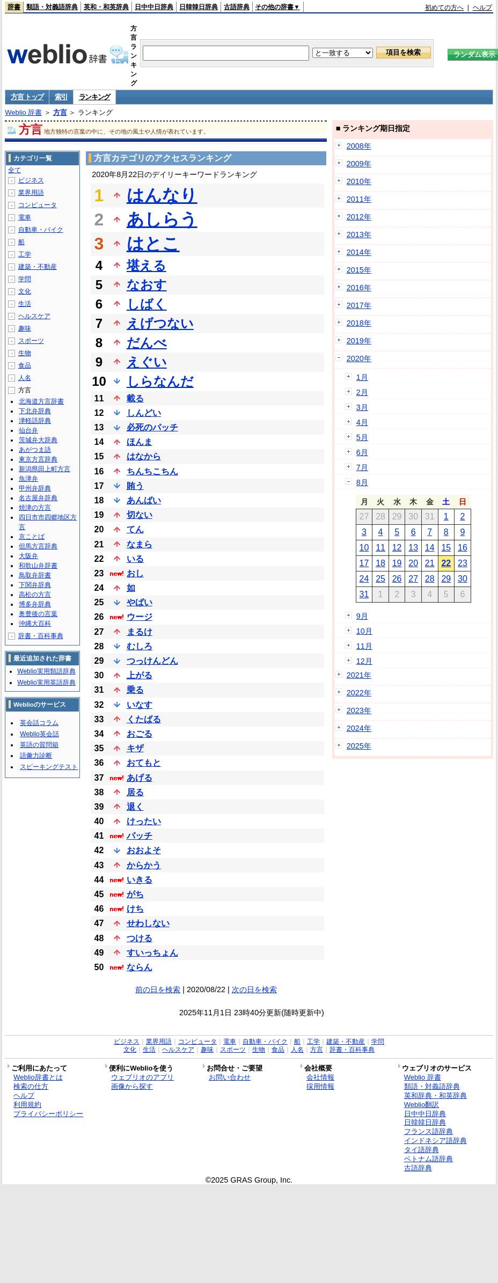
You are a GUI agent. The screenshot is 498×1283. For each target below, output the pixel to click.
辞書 (14, 7)
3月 (362, 407)
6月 (362, 452)
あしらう (162, 219)
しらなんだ (160, 381)
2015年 (359, 270)
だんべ (147, 342)
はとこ (153, 243)
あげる (139, 777)
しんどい (144, 412)
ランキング (95, 97)
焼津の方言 (35, 507)
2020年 (359, 358)
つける (139, 938)
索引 (61, 97)
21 (430, 563)
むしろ (139, 646)
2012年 (359, 216)
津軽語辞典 (35, 420)
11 (380, 547)
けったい (144, 821)
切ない (139, 514)
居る (135, 792)
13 (413, 547)
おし (135, 573)
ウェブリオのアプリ (142, 1077)
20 (413, 563)
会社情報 (320, 1077)
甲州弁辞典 (35, 488)
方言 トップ (27, 97)
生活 (24, 303)
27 (413, 578)
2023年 (359, 710)
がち (135, 894)
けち (135, 908)
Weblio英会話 (39, 734)
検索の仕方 (30, 1086)
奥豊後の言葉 (38, 614)
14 (430, 547)
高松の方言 (35, 594)
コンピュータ (37, 205)
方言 (60, 112)
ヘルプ (482, 7)
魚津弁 (28, 478)
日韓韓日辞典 (198, 7)
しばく (147, 304)
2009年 (359, 163)
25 (380, 578)
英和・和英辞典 (106, 7)
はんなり (162, 195)
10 (364, 547)
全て (14, 170)
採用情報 (320, 1086)
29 (446, 578)
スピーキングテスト (49, 767)
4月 (362, 422)
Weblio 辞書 (23, 112)
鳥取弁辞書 (35, 575)
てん (135, 529)
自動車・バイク (40, 229)
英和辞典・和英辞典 (435, 1095)
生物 (24, 353)
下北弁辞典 (35, 411)
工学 (24, 254)
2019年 (359, 340)
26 (397, 578)
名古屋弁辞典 (38, 498)
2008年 (359, 146)
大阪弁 (28, 556)
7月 (362, 467)
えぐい (147, 362)
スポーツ (31, 340)
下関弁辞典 (35, 585)
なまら (139, 544)
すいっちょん (152, 952)
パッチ (139, 835)
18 (380, 563)
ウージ (139, 616)
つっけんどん (152, 660)
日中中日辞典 (154, 7)
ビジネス (31, 180)
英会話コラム (39, 723)
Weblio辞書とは (37, 1077)
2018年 (359, 323)
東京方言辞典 (38, 459)
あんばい (144, 500)
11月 (364, 646)
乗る (135, 689)
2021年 (359, 675)
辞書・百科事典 (40, 636)
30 (462, 578)
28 (430, 578)
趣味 (24, 328)
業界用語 (31, 192)
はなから (144, 456)
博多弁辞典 (35, 604)
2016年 (359, 287)
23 (462, 563)
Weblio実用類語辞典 (46, 671)
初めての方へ (444, 7)
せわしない (148, 923)
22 (446, 563)
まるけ (139, 631)
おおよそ (144, 850)
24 (364, 578)
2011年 (359, 199)
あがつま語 (35, 449)
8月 (362, 482)
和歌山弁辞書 (38, 565)
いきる (139, 879)
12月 (364, 661)
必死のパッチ (152, 427)
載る (135, 398)
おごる (139, 733)
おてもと (144, 762)
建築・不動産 (37, 266)
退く (135, 806)
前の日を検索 (157, 989)
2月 (362, 392)
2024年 (359, 728)
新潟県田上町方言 (44, 469)
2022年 (359, 692)
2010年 (359, 181)
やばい (139, 602)
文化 (24, 291)
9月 (362, 616)
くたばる (144, 719)
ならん (139, 967)
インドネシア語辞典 (435, 1141)
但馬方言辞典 (38, 546)
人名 (24, 378)
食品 (24, 365)
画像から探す (132, 1086)
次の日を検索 (254, 989)
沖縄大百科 (35, 623)
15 (446, 547)
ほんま (139, 441)
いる (135, 558)
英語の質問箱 (39, 745)
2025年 (359, 746)
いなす (139, 704)
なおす (147, 284)
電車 (24, 217)
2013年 (359, 234)
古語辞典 (237, 7)
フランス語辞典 (428, 1131)
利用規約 (27, 1105)
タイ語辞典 (421, 1150)
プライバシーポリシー (48, 1114)
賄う (135, 485)
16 (462, 547)
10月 (364, 631)
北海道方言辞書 (41, 401)
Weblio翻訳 (421, 1105)
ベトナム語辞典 (428, 1159)
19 (397, 563)
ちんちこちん (152, 471)
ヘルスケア (34, 316)
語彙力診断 (36, 755)
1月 (362, 377)
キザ (135, 748)
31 (364, 594)
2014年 (359, 252)
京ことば (32, 536)
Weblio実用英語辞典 (46, 682)
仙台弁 (28, 430)
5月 (362, 437)
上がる (139, 675)
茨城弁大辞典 (38, 440)
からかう (144, 865)
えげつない (160, 323)
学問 (24, 279)
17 (364, 563)
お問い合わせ (230, 1077)
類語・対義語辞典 (52, 7)
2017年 (359, 305)
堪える (146, 265)
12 (397, 547)
